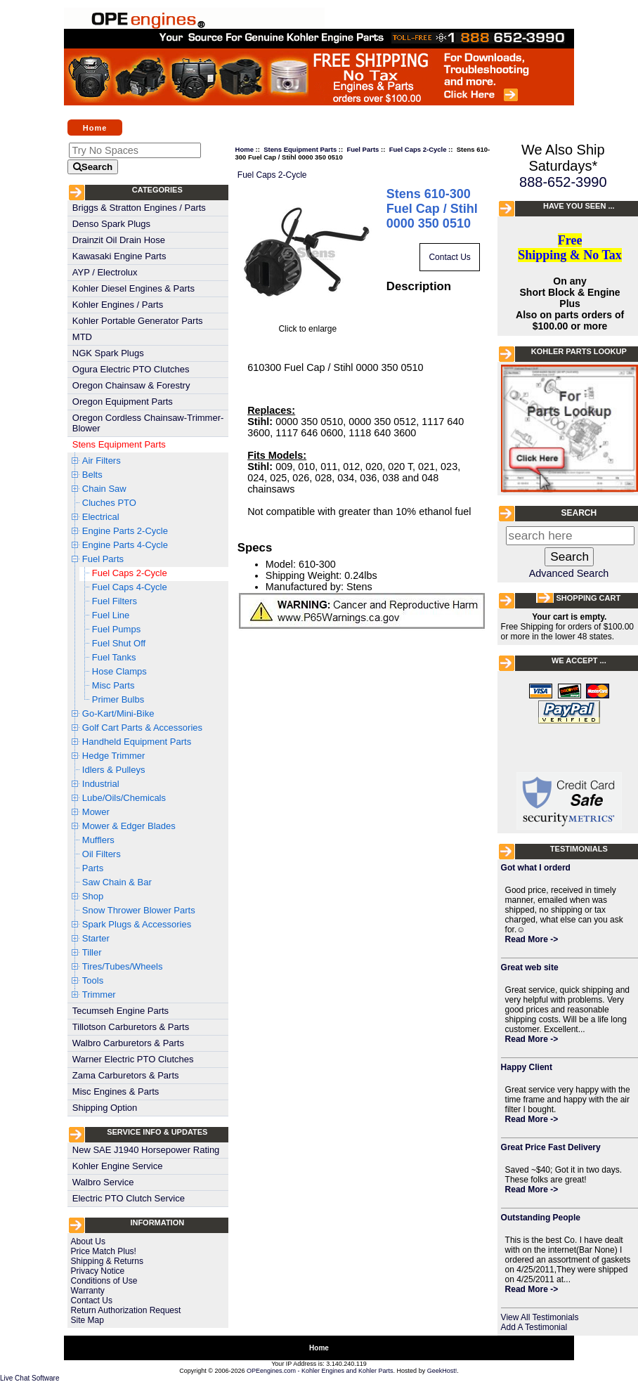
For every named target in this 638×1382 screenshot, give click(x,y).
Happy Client (526, 1067)
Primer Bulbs (118, 699)
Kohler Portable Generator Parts (137, 320)
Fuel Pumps (116, 629)
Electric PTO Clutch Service (128, 1198)
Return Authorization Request (126, 1310)
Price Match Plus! (103, 1251)
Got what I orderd (536, 868)
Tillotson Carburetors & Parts (130, 1027)
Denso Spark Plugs (111, 224)
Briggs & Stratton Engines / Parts (139, 207)
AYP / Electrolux (105, 272)
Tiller (92, 952)
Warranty (88, 1291)
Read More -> (532, 939)
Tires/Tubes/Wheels (122, 966)
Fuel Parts (103, 559)
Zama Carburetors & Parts (125, 1075)
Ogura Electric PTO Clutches (131, 369)
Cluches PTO (109, 502)
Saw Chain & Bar (117, 882)
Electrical (100, 516)
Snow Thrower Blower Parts (138, 910)
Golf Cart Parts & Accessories (142, 727)
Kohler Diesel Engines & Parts (133, 288)
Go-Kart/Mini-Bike (118, 713)
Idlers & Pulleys (113, 769)
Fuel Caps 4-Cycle (129, 587)
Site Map (87, 1320)
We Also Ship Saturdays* (563, 158)
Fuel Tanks (114, 657)
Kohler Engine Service (117, 1166)
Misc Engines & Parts (116, 1091)
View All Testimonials (540, 1317)
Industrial (100, 783)
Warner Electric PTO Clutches (133, 1059)
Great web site (530, 967)
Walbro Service (103, 1182)
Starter (96, 938)
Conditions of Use (104, 1281)
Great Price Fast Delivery (551, 1147)
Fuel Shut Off (118, 643)
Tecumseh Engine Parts (120, 1010)
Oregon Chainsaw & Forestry (131, 385)
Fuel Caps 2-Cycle (129, 573)
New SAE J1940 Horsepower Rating (146, 1150)
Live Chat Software (30, 1378)
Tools (92, 980)
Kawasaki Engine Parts (119, 256)
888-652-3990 (563, 182)
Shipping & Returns (107, 1261)
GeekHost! (442, 1370)
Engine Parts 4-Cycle (125, 545)
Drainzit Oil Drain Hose (118, 240)
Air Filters (101, 460)
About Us (88, 1241)
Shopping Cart (588, 598)
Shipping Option (105, 1107)
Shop (92, 896)
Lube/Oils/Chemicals (124, 798)
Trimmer (99, 994)
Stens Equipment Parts (119, 444)
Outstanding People (540, 1218)
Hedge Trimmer (113, 755)
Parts (92, 868)
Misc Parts (113, 685)
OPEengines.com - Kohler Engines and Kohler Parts (320, 1370)
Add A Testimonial (534, 1327)
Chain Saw (104, 488)
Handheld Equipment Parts (136, 741)
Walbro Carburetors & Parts (128, 1043)
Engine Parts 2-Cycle (125, 531)
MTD (82, 337)
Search (579, 513)
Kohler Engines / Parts (117, 304)
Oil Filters (101, 854)
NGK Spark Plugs (108, 353)
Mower (96, 812)
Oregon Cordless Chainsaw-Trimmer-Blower (148, 422)
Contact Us (91, 1300)
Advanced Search (569, 573)
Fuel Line (110, 615)
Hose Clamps (119, 671)
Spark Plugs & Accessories (136, 924)
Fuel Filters (114, 601)
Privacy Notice (98, 1271)
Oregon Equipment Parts (122, 401)
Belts (92, 474)
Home (95, 127)
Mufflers (98, 840)
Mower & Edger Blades (129, 826)
